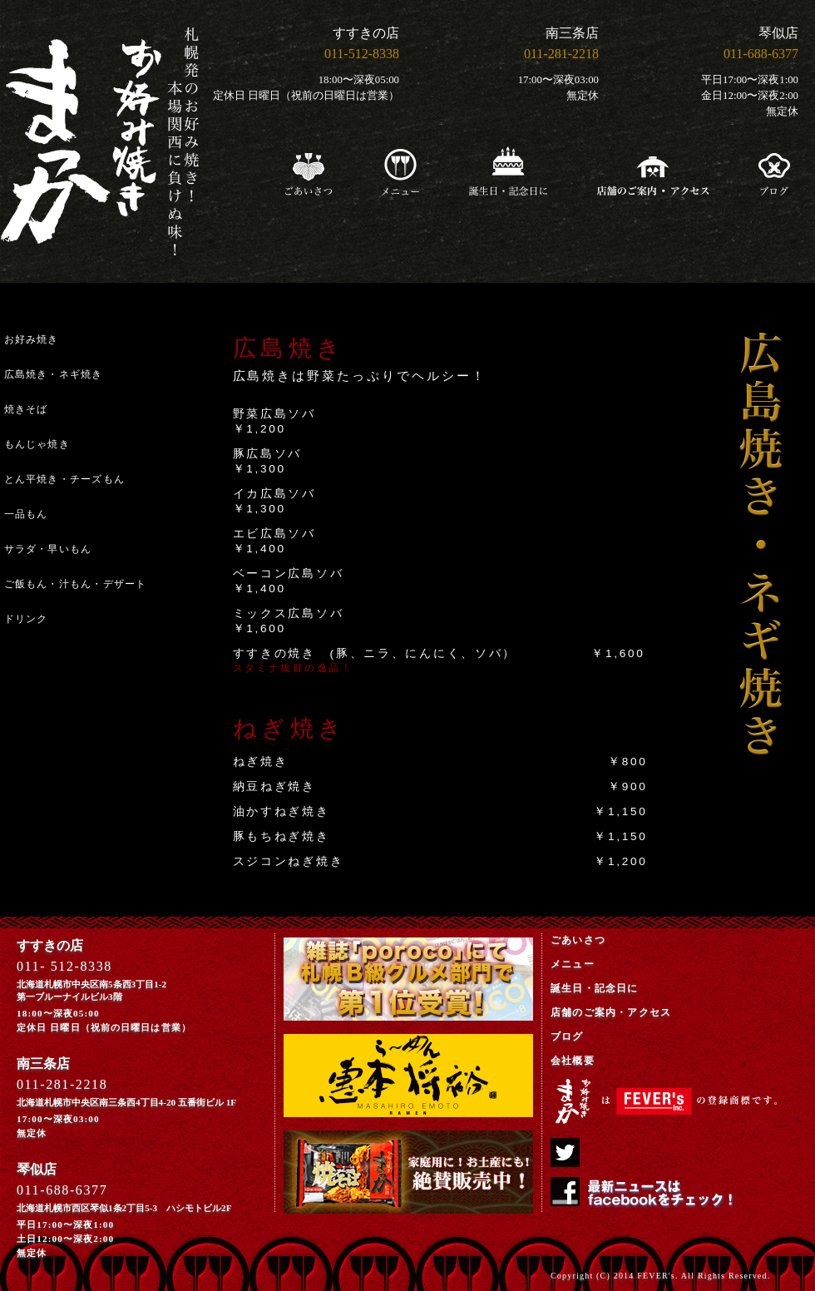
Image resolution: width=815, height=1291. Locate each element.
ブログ (567, 1036)
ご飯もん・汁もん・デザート (75, 584)
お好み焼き (31, 339)
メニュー (573, 964)
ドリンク (26, 619)
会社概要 (573, 1060)
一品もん (26, 514)
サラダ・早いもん (48, 549)
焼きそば (26, 409)
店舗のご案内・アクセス (611, 1012)
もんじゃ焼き (37, 444)
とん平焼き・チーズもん (65, 479)
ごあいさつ (578, 940)
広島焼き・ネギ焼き (53, 374)
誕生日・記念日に (595, 988)
